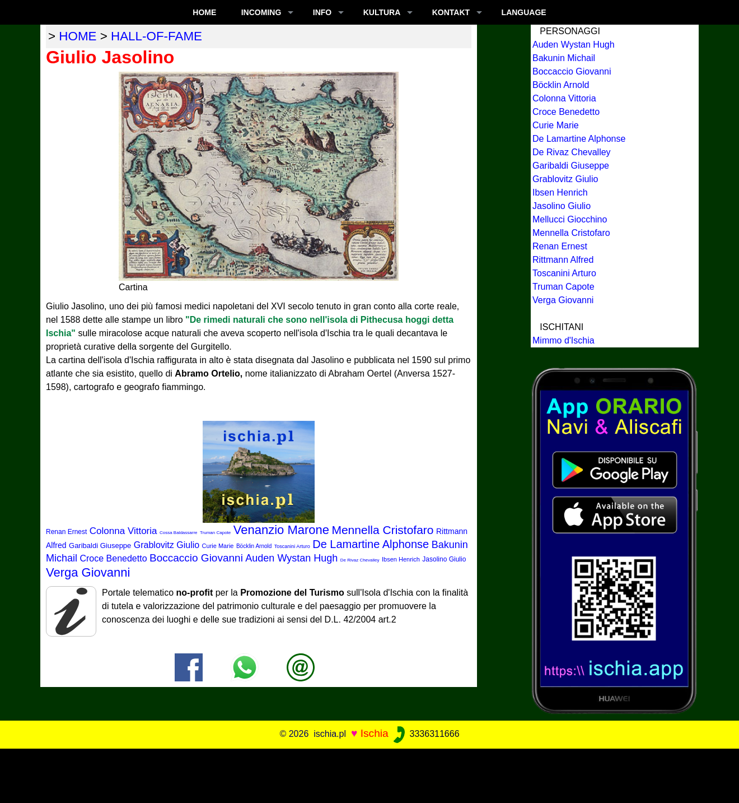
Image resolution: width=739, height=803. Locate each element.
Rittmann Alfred (562, 259)
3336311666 (425, 734)
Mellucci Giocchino (569, 219)
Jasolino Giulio (444, 559)
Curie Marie (218, 545)
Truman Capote (215, 532)
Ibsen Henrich (401, 559)
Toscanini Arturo (292, 546)
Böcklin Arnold (254, 546)
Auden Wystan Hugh (291, 558)
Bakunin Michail (563, 58)
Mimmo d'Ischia (563, 340)
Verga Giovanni (88, 572)
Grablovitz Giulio (166, 545)
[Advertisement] (369, 774)
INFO (322, 12)
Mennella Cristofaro (382, 529)
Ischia (375, 733)
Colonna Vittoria (123, 531)
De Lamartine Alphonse (370, 544)
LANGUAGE (524, 12)
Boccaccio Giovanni (196, 558)
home (77, 36)
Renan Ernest (66, 532)
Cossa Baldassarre (179, 532)
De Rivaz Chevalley (360, 560)
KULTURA (382, 12)
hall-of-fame (156, 36)
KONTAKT (451, 12)
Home (204, 12)
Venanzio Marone (281, 530)
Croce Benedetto (113, 558)
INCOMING (261, 12)
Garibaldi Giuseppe (100, 545)
